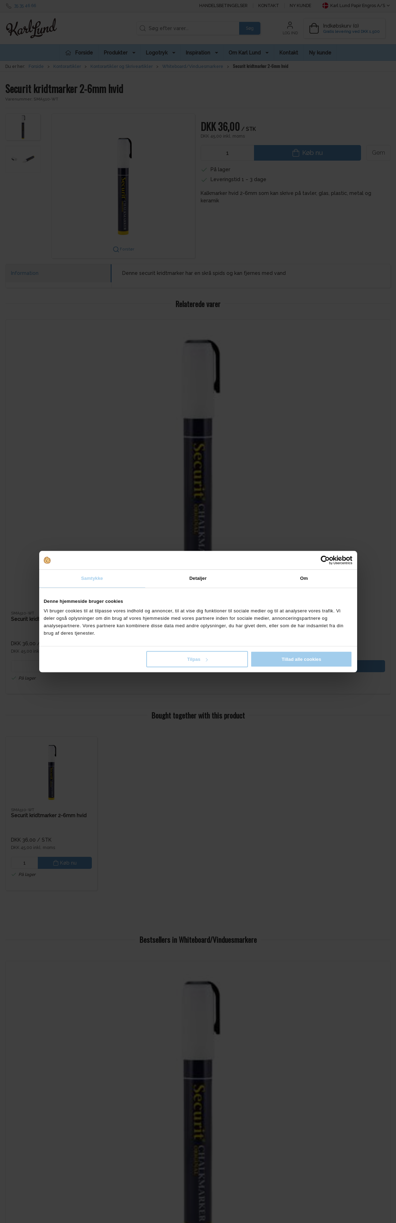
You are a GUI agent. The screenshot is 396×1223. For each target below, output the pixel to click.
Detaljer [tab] (198, 578)
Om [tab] (304, 578)
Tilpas (197, 659)
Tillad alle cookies (301, 659)
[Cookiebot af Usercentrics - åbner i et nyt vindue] (321, 560)
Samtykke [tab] (92, 578)
